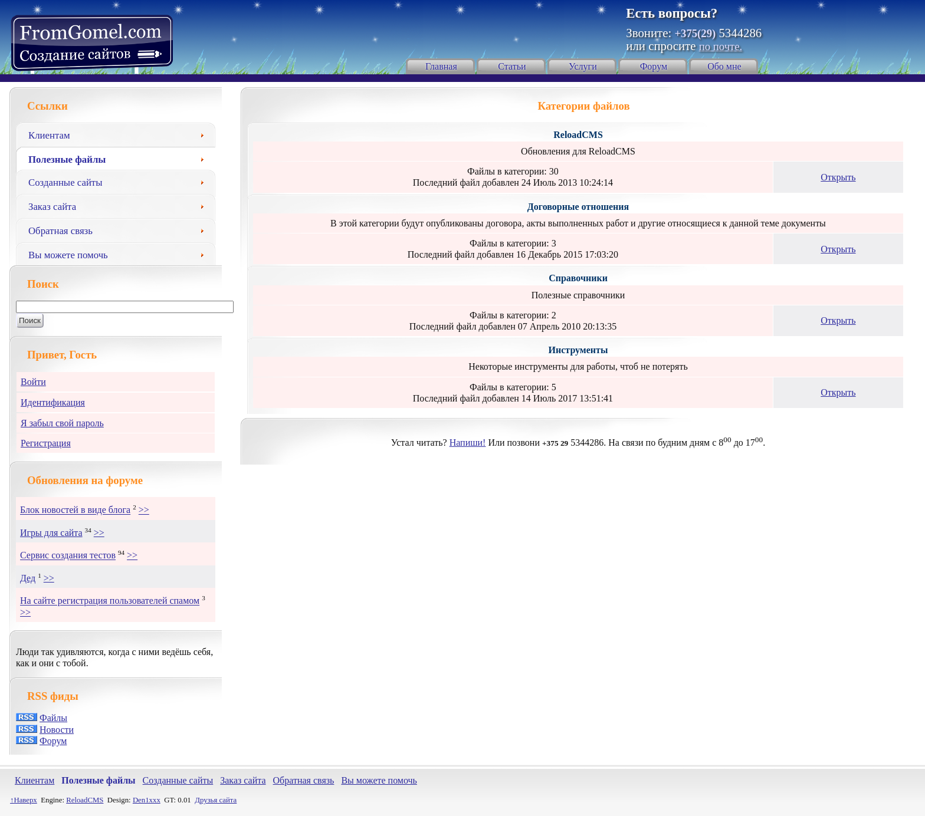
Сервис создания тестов (68, 556)
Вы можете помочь (120, 253)
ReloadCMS (84, 800)
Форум (653, 66)
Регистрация (46, 443)
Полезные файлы (120, 158)
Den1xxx (146, 800)
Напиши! (468, 442)
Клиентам (120, 134)
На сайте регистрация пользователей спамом (109, 601)
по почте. (720, 46)
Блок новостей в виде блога (75, 510)
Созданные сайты (120, 181)
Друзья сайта (216, 800)
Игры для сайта (51, 533)
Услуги (583, 66)
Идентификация (53, 402)
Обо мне (724, 66)
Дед (27, 578)
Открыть (838, 177)
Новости (57, 730)
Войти (33, 382)
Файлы (53, 718)
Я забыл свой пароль (62, 423)
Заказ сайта (120, 205)
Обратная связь (120, 229)
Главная (441, 66)
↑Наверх (23, 800)
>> (144, 510)
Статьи (512, 66)
